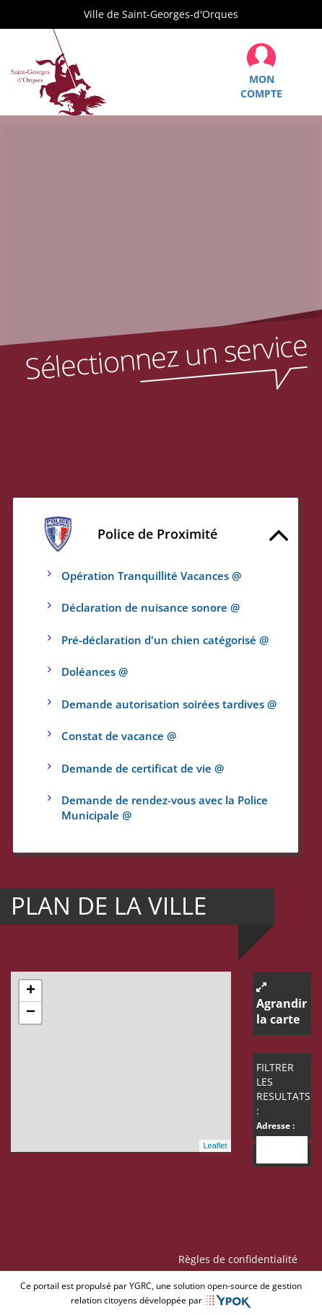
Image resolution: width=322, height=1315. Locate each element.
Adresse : (275, 1125)
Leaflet (215, 1145)
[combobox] (282, 1150)
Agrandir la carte (281, 1004)
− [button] (30, 1013)
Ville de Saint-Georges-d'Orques (161, 14)
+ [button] (30, 991)
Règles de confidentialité (240, 1259)
